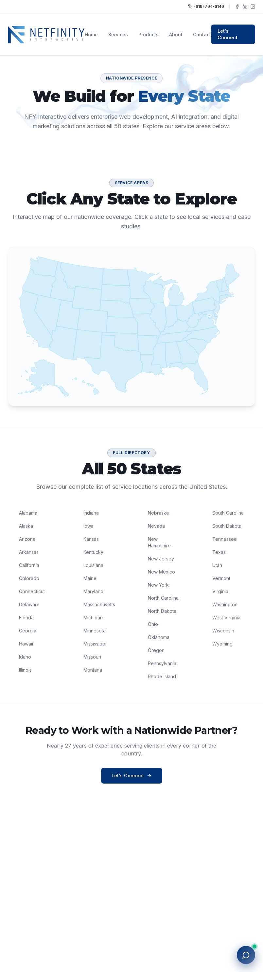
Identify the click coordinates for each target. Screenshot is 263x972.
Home (91, 34)
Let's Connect (227, 34)
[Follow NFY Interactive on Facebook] (237, 6)
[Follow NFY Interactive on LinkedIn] (245, 6)
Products (148, 34)
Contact (202, 34)
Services (118, 34)
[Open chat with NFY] (246, 955)
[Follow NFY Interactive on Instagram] (253, 6)
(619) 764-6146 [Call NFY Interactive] (206, 6)
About (176, 34)
